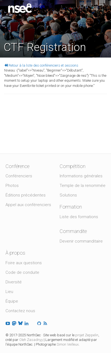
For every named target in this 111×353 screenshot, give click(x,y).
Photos (12, 185)
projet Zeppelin (86, 335)
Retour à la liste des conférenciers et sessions (41, 65)
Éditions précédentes (25, 195)
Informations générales (81, 175)
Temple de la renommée (83, 185)
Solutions (68, 195)
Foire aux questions (23, 262)
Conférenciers (18, 175)
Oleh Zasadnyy (31, 340)
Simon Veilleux (68, 344)
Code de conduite (22, 272)
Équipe (11, 301)
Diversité (13, 282)
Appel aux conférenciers (28, 204)
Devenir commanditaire (81, 241)
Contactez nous (20, 310)
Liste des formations (79, 216)
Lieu (9, 291)
